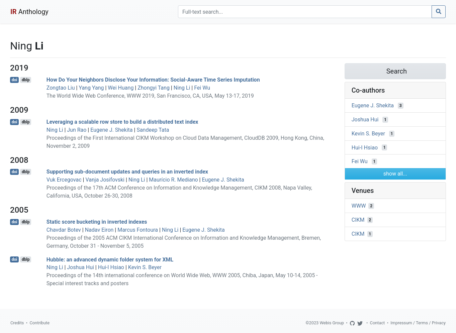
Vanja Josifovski (104, 180)
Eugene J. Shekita (111, 130)
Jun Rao (76, 130)
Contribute (39, 322)
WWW (359, 206)
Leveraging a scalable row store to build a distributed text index (122, 122)
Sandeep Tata (152, 130)
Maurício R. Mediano (173, 180)
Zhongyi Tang (154, 88)
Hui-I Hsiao (111, 267)
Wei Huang (120, 88)
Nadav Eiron (99, 230)
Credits (17, 322)
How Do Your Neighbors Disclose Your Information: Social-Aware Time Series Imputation (153, 80)
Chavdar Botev (64, 230)
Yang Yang (91, 88)
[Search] (305, 11)
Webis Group (332, 322)
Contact (377, 322)
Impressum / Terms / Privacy (418, 322)
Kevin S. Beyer (145, 267)
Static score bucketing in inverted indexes (97, 222)
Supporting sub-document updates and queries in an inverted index (127, 172)
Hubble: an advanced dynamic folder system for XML (110, 259)
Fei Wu (202, 88)
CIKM (358, 220)
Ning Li (182, 88)
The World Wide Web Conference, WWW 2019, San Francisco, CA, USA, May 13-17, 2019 (150, 96)
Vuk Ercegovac (64, 180)
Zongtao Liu (61, 88)
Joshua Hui (80, 267)
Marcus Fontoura (137, 230)
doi (14, 80)
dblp (25, 80)
